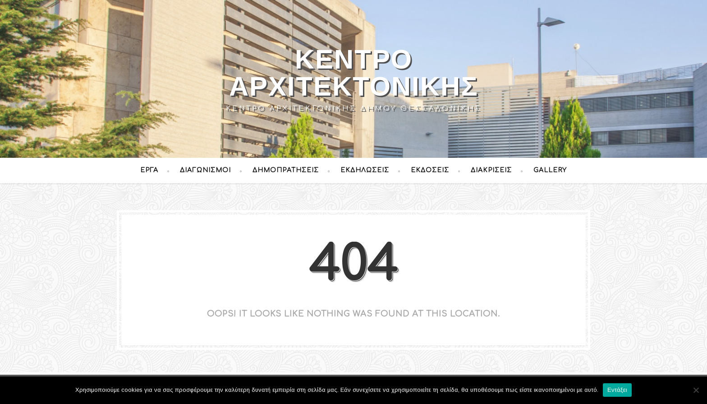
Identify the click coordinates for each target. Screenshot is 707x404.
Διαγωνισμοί (205, 170)
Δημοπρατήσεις (285, 170)
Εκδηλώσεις (364, 170)
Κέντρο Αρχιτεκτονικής (353, 72)
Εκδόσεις (430, 170)
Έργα (149, 170)
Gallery (550, 170)
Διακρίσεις (491, 170)
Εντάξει (617, 389)
